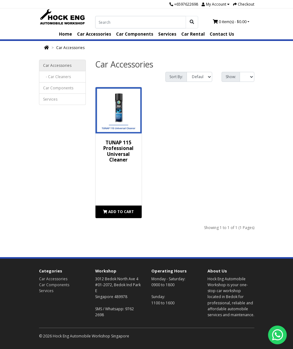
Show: (231, 76)
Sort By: (176, 76)
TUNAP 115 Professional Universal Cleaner (118, 151)
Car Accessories (94, 34)
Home (65, 34)
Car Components (134, 34)
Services (167, 34)
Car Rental (193, 34)
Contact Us (222, 34)
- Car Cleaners (57, 76)
